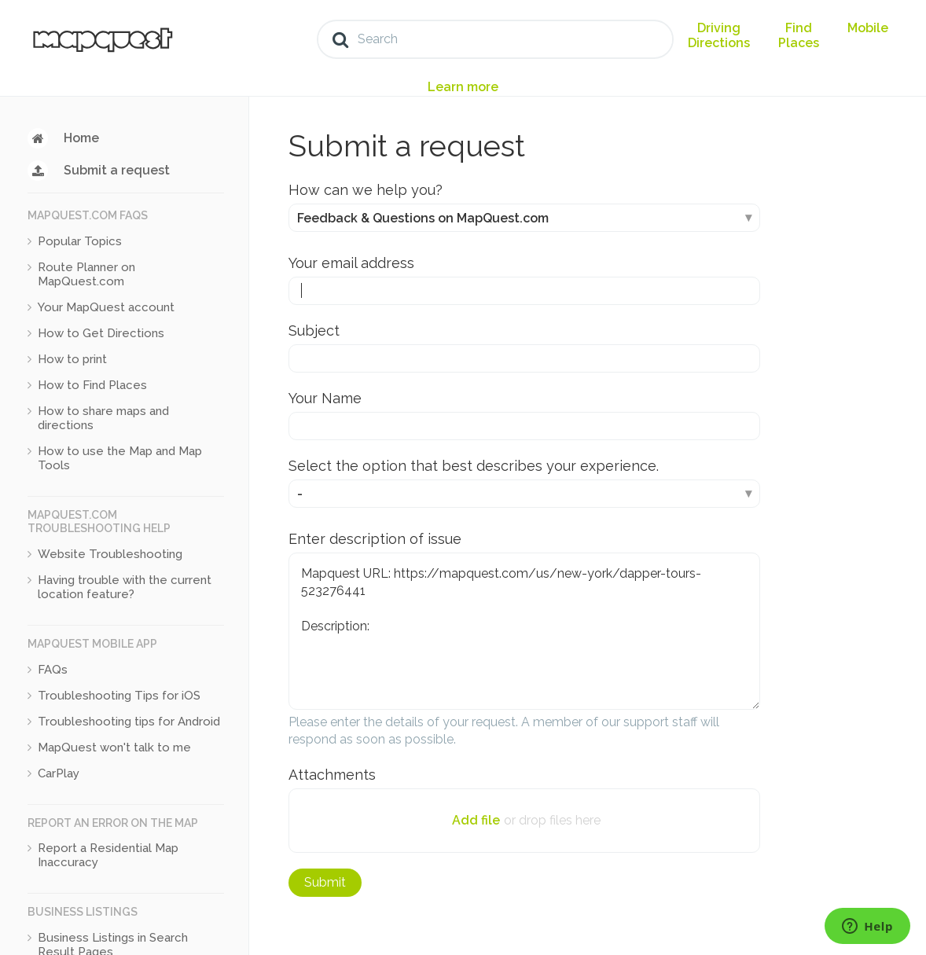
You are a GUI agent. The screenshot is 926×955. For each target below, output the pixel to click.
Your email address (351, 263)
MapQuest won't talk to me (114, 747)
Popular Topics (80, 241)
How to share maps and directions (103, 418)
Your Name (325, 398)
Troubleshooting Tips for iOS (119, 696)
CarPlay (58, 773)
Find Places (798, 35)
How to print (72, 359)
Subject (314, 330)
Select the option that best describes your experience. (473, 465)
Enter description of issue (374, 539)
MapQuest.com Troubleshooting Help (99, 521)
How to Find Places (92, 385)
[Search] (495, 39)
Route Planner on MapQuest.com (86, 274)
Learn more (463, 86)
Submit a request (117, 170)
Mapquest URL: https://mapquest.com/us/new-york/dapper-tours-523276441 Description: (524, 631)
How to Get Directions (101, 333)
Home (81, 137)
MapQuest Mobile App (92, 643)
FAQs (53, 670)
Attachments (332, 774)
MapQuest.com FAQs (88, 215)
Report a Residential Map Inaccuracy (108, 855)
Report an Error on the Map (113, 823)
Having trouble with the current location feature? (124, 587)
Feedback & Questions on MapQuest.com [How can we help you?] (423, 218)
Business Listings (83, 911)
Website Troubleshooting (110, 554)
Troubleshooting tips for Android (129, 721)
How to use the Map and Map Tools (120, 458)
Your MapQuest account (106, 307)
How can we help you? (365, 190)
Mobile (867, 27)
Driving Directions (719, 35)
